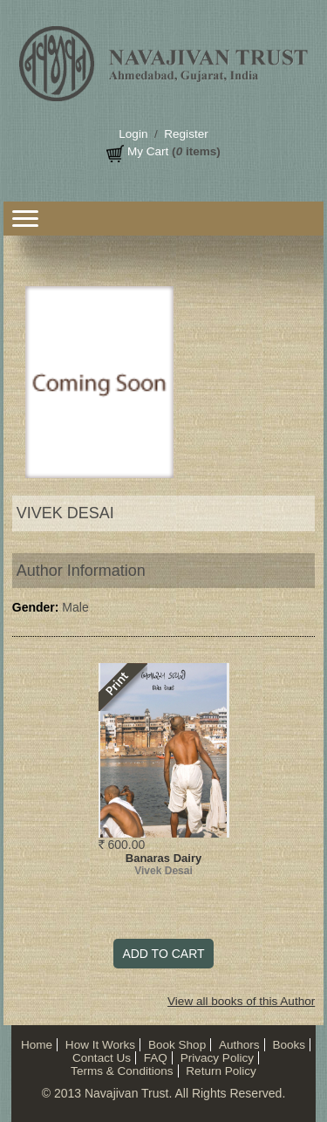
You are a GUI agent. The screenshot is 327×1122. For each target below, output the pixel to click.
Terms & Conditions (122, 1071)
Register (186, 133)
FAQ (155, 1057)
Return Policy (221, 1071)
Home (36, 1044)
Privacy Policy (217, 1057)
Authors (239, 1044)
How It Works (100, 1044)
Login (133, 133)
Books (288, 1044)
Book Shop (177, 1044)
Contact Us (101, 1057)
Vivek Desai (163, 871)
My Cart (147, 151)
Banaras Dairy (163, 858)
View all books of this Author (241, 1001)
